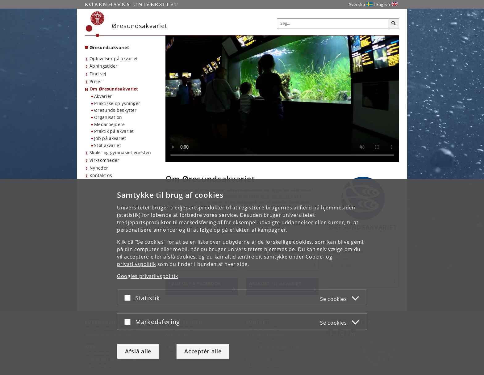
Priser (96, 81)
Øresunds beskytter (115, 110)
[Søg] (393, 23)
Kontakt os (101, 175)
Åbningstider (104, 66)
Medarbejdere (109, 124)
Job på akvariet (110, 138)
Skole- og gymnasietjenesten (120, 152)
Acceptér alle (202, 351)
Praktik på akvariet (114, 131)
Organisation (108, 117)
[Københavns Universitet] (95, 24)
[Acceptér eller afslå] (129, 298)
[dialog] (242, 277)
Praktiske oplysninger (117, 103)
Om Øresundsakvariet (114, 89)
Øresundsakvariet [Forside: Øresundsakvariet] (109, 47)
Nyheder (99, 168)
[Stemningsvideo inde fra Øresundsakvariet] (282, 99)
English (383, 4)
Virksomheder (104, 160)
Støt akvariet (107, 145)
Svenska (357, 4)
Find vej (98, 74)
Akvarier (103, 96)
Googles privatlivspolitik (147, 276)
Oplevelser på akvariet (114, 58)
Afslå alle (138, 351)
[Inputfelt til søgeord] (333, 23)
